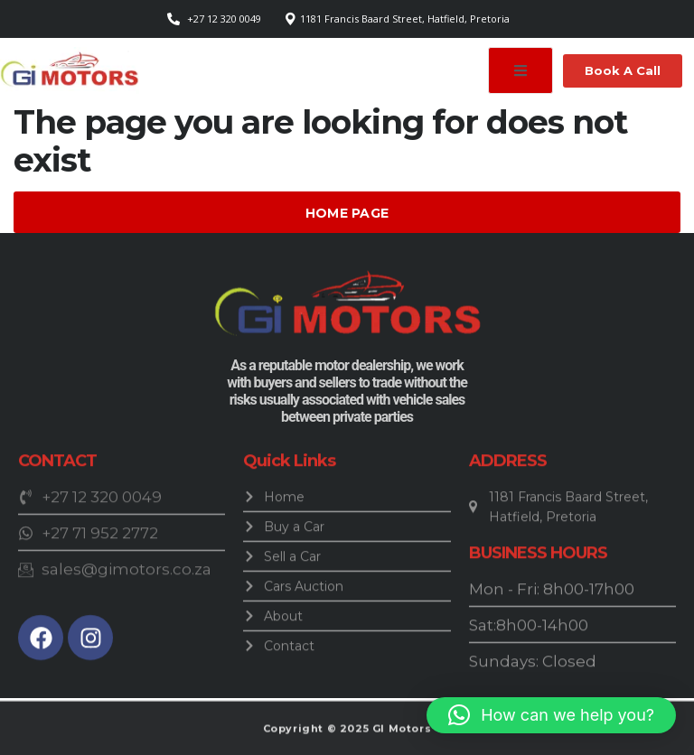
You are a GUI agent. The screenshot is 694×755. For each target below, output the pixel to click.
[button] (551, 715)
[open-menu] (520, 70)
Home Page (347, 213)
